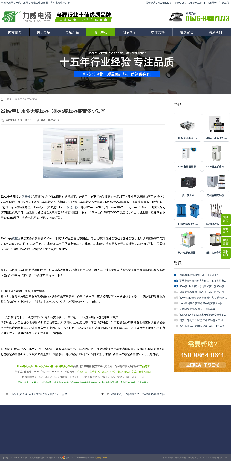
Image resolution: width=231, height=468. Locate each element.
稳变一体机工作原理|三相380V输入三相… (203, 320)
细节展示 (129, 32)
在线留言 (187, 32)
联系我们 (215, 32)
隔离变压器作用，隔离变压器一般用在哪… (203, 292)
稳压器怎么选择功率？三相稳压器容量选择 (138, 394)
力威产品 (72, 32)
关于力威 (43, 32)
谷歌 (226, 457)
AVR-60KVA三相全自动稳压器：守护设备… (203, 326)
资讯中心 (101, 32)
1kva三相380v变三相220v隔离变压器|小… (203, 303)
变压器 (16, 238)
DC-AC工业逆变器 (207, 457)
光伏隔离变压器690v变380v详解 (197, 309)
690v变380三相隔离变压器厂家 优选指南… (203, 297)
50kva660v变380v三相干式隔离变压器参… (203, 314)
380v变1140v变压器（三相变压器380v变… (203, 286)
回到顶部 (226, 253)
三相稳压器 (71, 207)
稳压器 (26, 196)
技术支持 (158, 32)
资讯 (178, 263)
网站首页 (15, 32)
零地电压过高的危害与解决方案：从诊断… (203, 280)
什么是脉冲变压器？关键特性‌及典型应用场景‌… (40, 394)
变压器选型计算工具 (218, 2)
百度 (220, 457)
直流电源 (192, 457)
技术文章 (32, 99)
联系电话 (226, 230)
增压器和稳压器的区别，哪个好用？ (199, 275)
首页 (9, 99)
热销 (178, 104)
